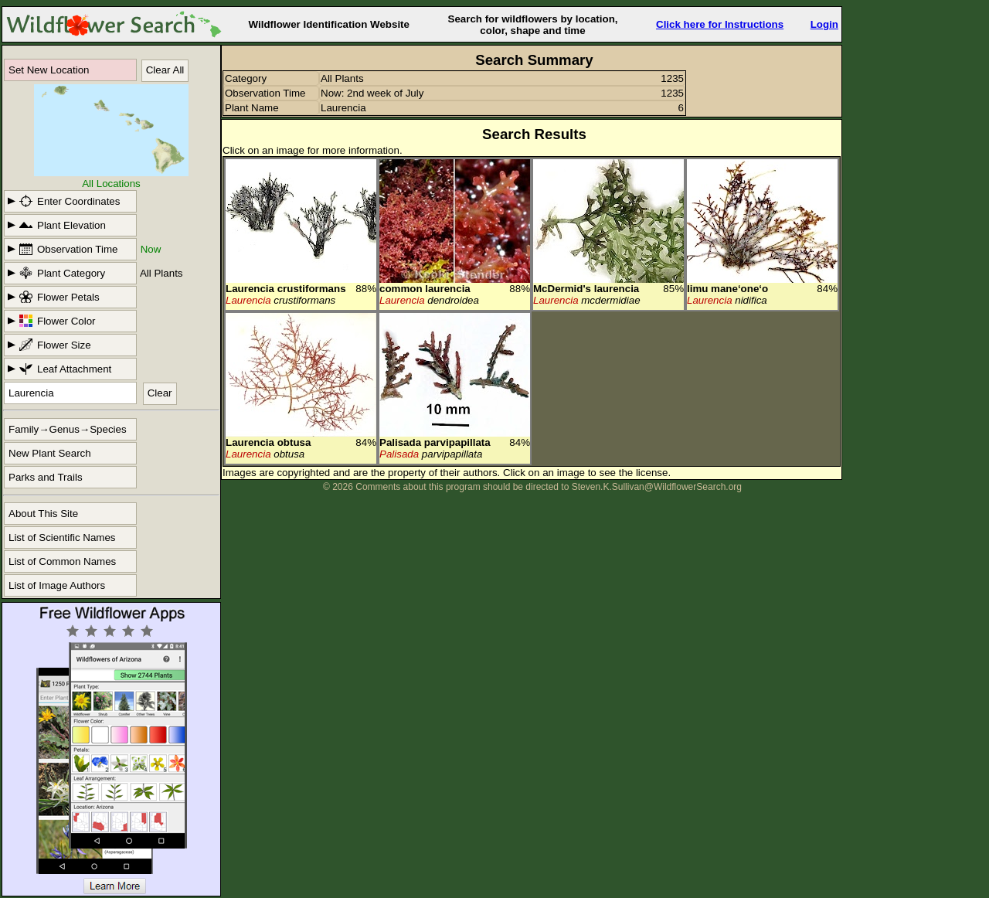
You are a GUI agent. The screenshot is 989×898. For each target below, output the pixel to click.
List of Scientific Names (62, 537)
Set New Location (48, 70)
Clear (160, 393)
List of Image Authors (56, 585)
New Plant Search (49, 453)
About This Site (43, 513)
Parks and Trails (45, 477)
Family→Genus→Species (67, 429)
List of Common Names (62, 561)
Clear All (165, 70)
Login (824, 24)
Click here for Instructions (719, 24)
